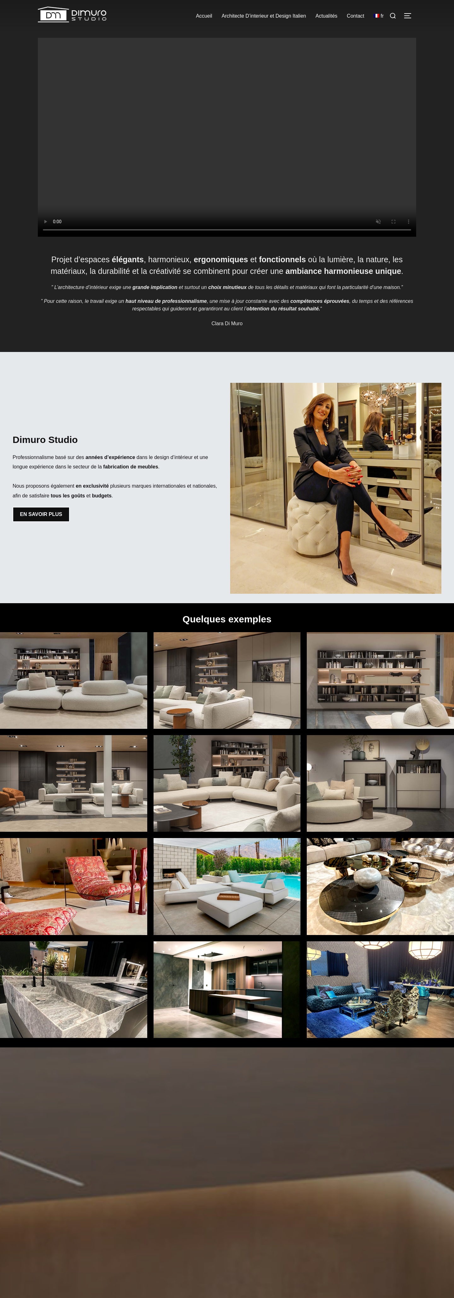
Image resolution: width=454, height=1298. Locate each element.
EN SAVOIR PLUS (41, 514)
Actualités (326, 16)
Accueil (204, 16)
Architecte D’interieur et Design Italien (264, 16)
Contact (355, 16)
